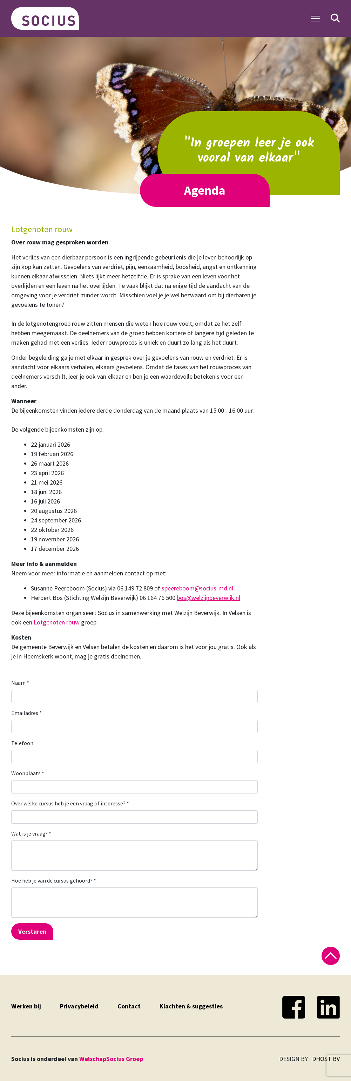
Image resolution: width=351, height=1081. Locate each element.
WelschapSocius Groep (111, 1059)
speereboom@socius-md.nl (197, 588)
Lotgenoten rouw (57, 622)
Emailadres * (26, 712)
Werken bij (26, 1006)
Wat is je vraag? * (31, 833)
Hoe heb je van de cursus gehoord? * (53, 880)
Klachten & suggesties (191, 1006)
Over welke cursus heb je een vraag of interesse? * (70, 803)
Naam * (20, 682)
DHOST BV (326, 1059)
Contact (129, 1006)
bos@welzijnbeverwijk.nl (208, 598)
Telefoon (22, 742)
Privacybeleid (79, 1006)
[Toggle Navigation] (315, 18)
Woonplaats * (27, 773)
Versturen (32, 931)
